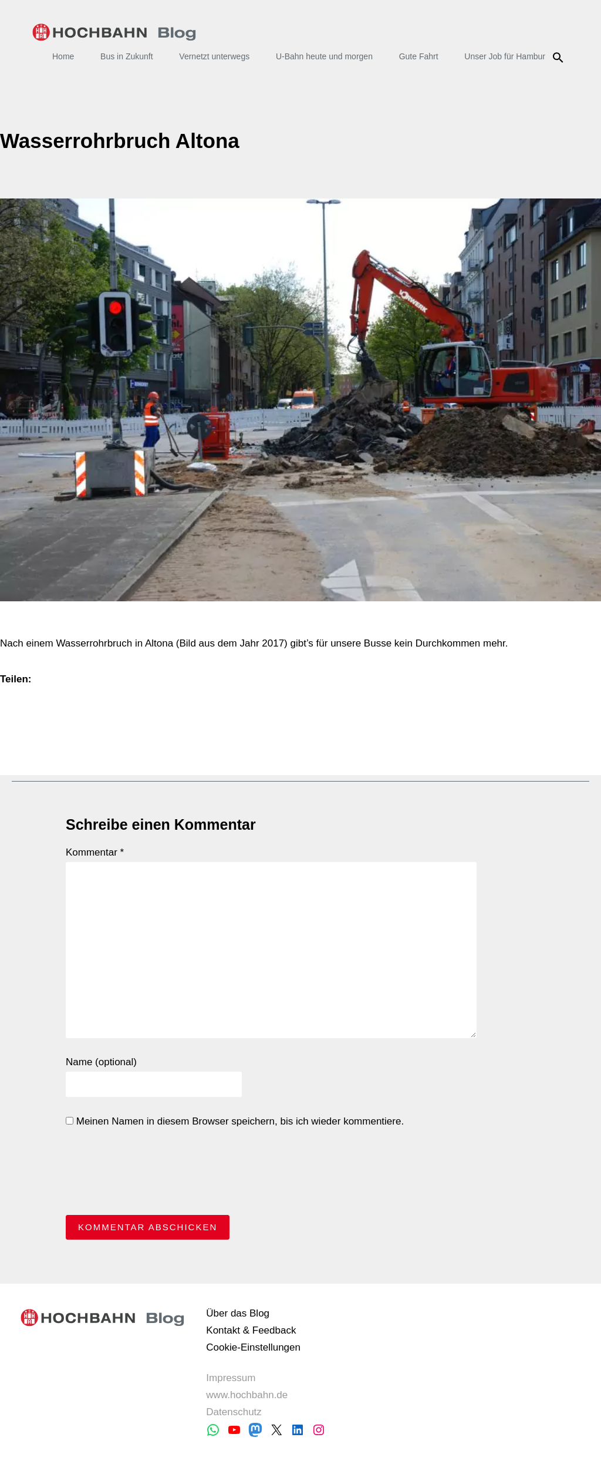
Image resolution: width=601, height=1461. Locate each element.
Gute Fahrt (418, 56)
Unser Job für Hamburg (507, 56)
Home (63, 56)
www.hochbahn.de (247, 1395)
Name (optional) (101, 1062)
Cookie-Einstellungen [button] (253, 1347)
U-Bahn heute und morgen (324, 56)
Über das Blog (237, 1313)
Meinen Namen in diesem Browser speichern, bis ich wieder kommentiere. (235, 1121)
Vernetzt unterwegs (214, 56)
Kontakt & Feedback (251, 1330)
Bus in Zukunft (126, 56)
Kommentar (95, 852)
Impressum (230, 1377)
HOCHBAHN (114, 32)
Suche (559, 58)
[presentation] (155, 1174)
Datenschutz (234, 1412)
